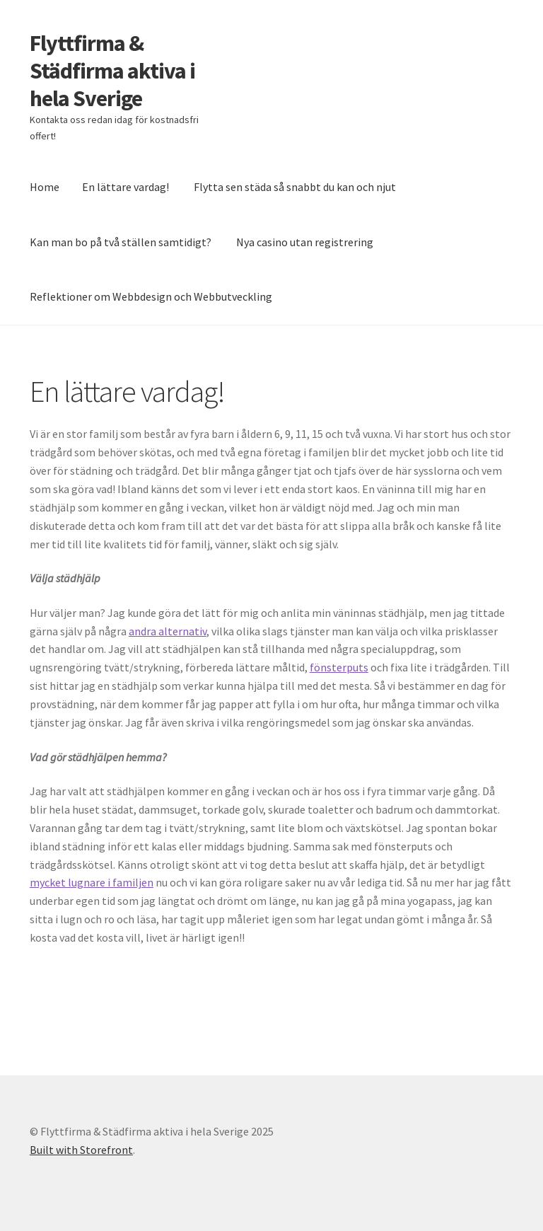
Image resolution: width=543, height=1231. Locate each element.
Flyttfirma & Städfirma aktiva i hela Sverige (112, 70)
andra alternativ (167, 631)
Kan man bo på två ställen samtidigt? (120, 242)
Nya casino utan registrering (304, 242)
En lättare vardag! (125, 187)
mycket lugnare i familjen (91, 882)
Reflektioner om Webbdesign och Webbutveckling (151, 296)
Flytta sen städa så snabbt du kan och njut (295, 187)
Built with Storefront (81, 1150)
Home (44, 187)
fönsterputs (339, 667)
